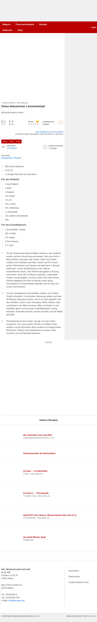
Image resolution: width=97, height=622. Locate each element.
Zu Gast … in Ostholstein (35, 471)
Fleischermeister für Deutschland (39, 453)
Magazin (6, 24)
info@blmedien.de (16, 600)
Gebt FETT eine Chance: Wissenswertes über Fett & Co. (50, 515)
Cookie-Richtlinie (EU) (79, 582)
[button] (11, 122)
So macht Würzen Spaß (34, 537)
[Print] (3, 122)
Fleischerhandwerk (25, 24)
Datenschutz (74, 576)
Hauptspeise (7, 158)
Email (18, 141)
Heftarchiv (7, 30)
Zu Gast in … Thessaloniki (36, 493)
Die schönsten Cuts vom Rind (37, 435)
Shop (20, 30)
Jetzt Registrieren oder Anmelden (49, 132)
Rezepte (43, 24)
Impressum (74, 571)
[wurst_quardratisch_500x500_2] (32, 378)
